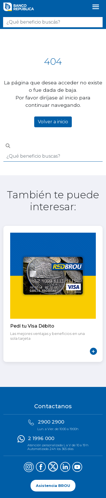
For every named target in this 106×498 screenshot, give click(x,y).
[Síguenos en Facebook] (41, 468)
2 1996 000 (41, 438)
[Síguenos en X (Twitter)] (53, 468)
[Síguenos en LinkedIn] (65, 468)
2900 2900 (51, 422)
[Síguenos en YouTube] (77, 468)
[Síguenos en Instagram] (29, 468)
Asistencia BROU (53, 486)
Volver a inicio (53, 121)
